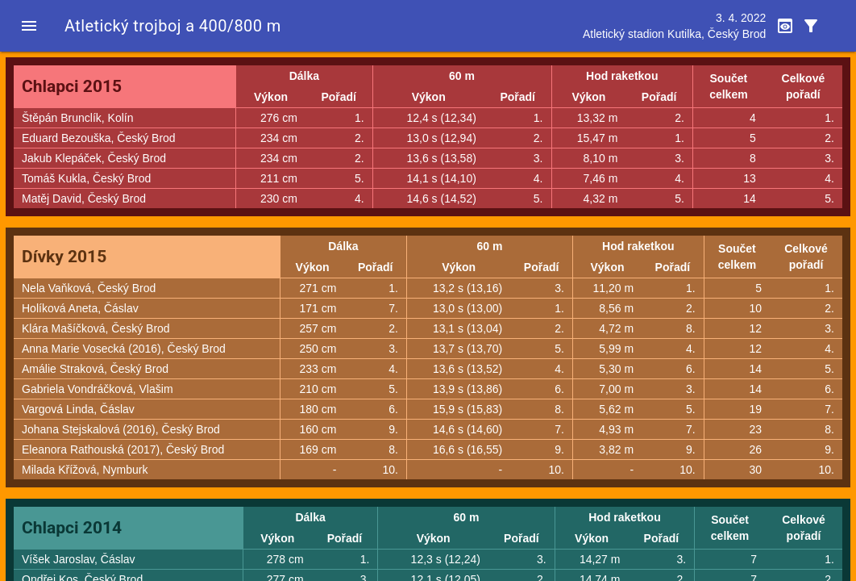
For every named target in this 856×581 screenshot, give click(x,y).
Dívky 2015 (64, 256)
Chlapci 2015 (72, 86)
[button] (29, 25)
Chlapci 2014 (72, 527)
